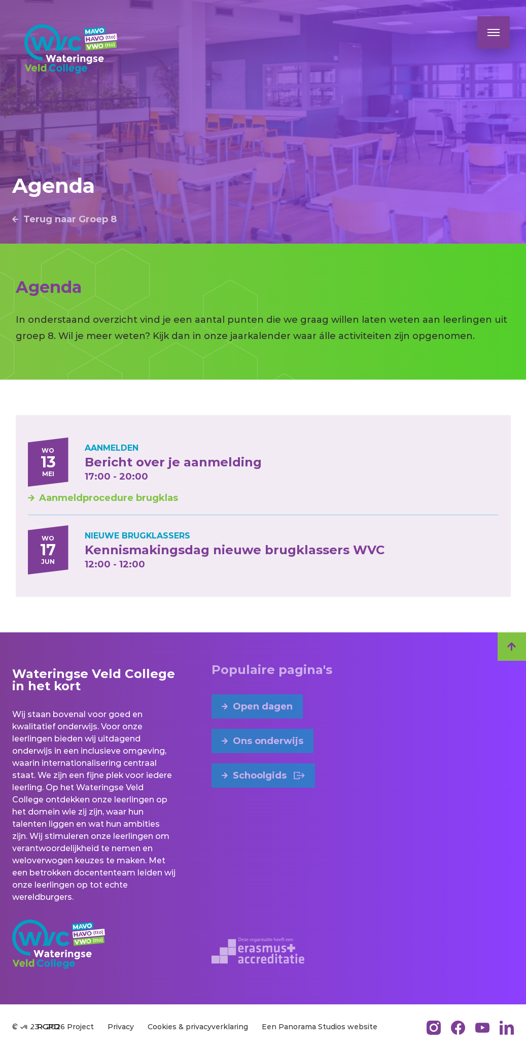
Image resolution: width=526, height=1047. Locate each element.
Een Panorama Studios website (319, 1026)
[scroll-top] (512, 646)
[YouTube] (482, 1028)
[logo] (70, 49)
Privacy (121, 1026)
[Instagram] (434, 1028)
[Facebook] (458, 1028)
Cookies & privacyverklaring (198, 1026)
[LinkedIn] (507, 1028)
